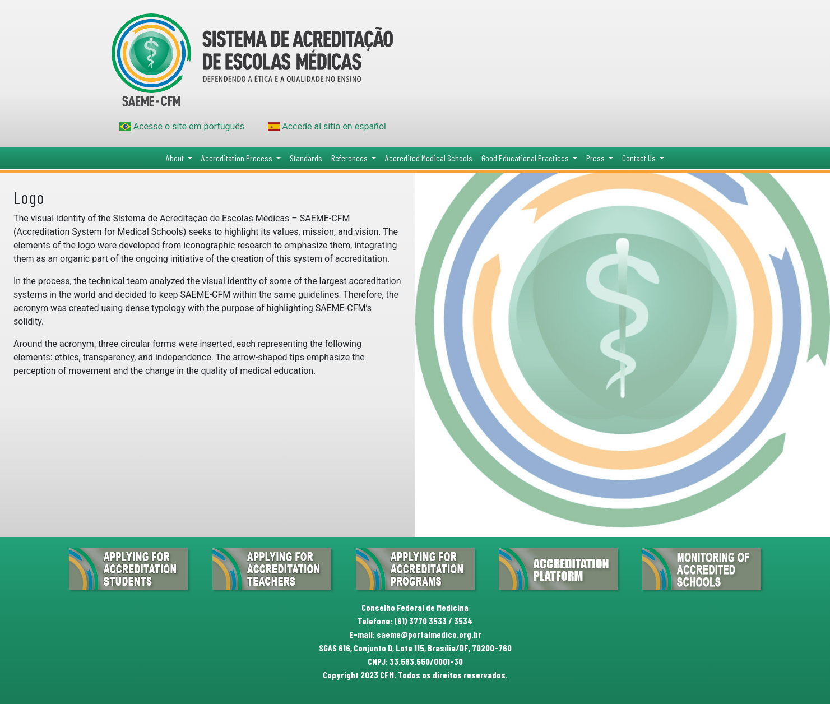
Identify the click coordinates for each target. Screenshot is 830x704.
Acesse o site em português (182, 126)
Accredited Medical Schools (428, 157)
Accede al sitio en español (327, 126)
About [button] (176, 157)
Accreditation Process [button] (237, 157)
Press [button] (596, 157)
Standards (306, 157)
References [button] (350, 157)
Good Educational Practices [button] (526, 157)
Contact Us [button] (639, 157)
